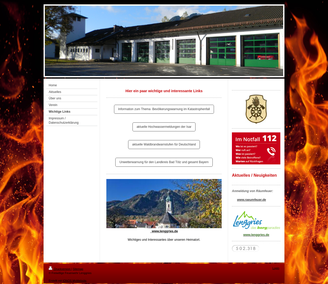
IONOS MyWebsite (74, 280)
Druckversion (60, 268)
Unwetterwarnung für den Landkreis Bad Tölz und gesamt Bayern (164, 162)
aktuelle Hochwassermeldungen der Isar (164, 127)
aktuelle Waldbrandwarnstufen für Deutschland (164, 144)
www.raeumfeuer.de (251, 200)
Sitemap (78, 268)
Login (275, 268)
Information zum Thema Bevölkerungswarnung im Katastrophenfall (164, 109)
